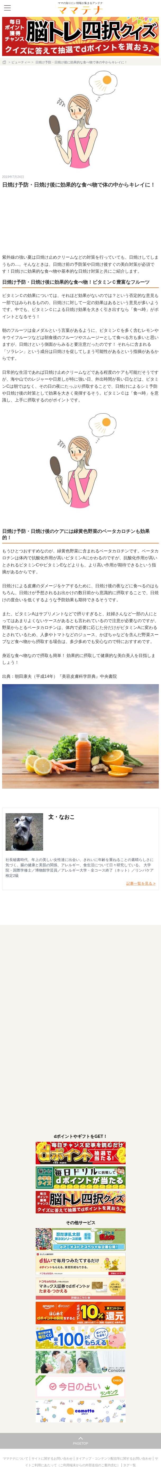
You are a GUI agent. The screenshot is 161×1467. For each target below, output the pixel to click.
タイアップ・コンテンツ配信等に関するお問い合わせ (114, 1458)
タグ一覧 (129, 1465)
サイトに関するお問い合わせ (52, 1458)
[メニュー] (7, 8)
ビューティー (20, 62)
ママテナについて (16, 1458)
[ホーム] (4, 62)
